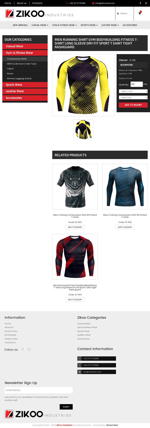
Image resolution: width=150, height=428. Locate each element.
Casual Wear (40, 25)
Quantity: (124, 84)
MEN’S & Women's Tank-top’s (22, 63)
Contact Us (10, 342)
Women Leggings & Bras (19, 78)
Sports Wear (89, 25)
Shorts (10, 73)
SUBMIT (66, 407)
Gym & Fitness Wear (64, 25)
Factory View (11, 338)
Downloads (10, 335)
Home (8, 3)
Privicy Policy (11, 331)
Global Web (112, 425)
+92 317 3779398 (75, 3)
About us (21, 3)
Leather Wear (110, 25)
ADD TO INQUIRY (75, 227)
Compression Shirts (17, 58)
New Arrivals (20, 25)
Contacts (37, 3)
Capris (10, 68)
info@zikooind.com (103, 3)
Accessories (130, 25)
